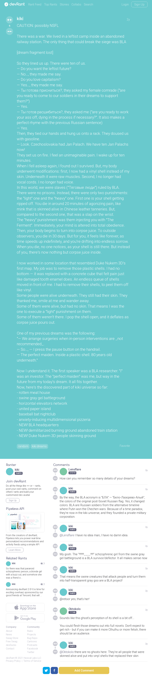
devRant (10, 658)
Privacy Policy (13, 661)
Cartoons (32, 641)
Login (125, 4)
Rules (30, 631)
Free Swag (11, 641)
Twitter (30, 652)
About (9, 631)
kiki (20, 19)
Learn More (15, 550)
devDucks (11, 645)
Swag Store (12, 638)
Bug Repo (32, 638)
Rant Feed (34, 4)
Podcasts (32, 645)
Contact (10, 648)
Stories (64, 4)
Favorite (124, 446)
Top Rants (50, 4)
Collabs (76, 4)
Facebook (32, 648)
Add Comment (84, 670)
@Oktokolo (67, 652)
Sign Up (139, 4)
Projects (31, 634)
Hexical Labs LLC (32, 658)
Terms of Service (32, 661)
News (9, 634)
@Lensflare (67, 535)
